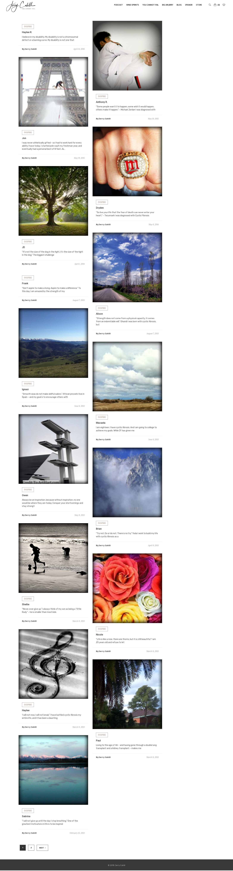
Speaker (188, 5)
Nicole (99, 639)
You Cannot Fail (151, 5)
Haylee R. (27, 32)
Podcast (118, 5)
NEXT (42, 848)
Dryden (100, 213)
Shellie (25, 609)
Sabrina (26, 821)
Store (199, 5)
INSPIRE (28, 26)
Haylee (25, 715)
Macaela (100, 428)
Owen (25, 500)
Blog (179, 5)
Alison (99, 319)
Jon (24, 138)
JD (23, 252)
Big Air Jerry (167, 5)
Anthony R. (102, 102)
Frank (25, 288)
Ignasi (25, 394)
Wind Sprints (132, 5)
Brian (99, 534)
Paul (98, 745)
